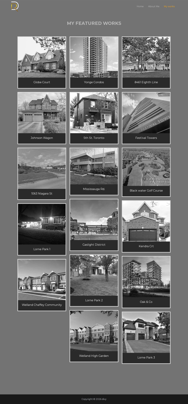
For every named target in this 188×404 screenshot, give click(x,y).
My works (169, 6)
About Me (153, 6)
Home (140, 6)
